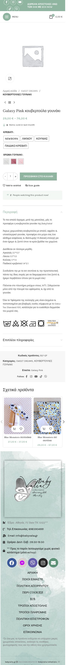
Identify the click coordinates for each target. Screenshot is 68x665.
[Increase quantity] (15, 176)
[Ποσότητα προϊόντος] (10, 176)
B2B (32, 599)
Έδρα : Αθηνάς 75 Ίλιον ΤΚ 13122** (27, 522)
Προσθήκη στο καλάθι (38, 176)
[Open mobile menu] (10, 17)
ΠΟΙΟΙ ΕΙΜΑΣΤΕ (32, 579)
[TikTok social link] (10, 9)
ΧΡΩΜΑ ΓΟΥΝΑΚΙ (12, 154)
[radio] (11, 138)
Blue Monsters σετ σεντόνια (47, 439)
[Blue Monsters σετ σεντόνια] (47, 416)
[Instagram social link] (31, 376)
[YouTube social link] (36, 376)
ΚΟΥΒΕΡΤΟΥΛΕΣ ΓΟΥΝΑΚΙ (17, 94)
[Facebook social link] (26, 376)
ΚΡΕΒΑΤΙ (8, 132)
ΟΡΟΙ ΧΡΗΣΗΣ (32, 625)
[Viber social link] (16, 9)
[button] (63, 422)
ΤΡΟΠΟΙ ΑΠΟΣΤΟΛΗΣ (32, 605)
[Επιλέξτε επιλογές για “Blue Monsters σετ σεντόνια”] (44, 429)
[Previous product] (5, 102)
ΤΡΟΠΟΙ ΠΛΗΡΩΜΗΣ (32, 612)
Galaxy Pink (37, 370)
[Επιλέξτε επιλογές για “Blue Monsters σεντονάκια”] (14, 429)
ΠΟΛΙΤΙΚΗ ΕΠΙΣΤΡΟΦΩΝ (32, 619)
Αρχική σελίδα (10, 91)
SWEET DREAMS (29, 91)
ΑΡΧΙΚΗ (32, 572)
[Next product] (14, 102)
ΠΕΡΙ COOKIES (32, 592)
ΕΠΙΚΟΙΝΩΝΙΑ (32, 632)
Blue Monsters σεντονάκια (17, 437)
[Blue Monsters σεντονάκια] (18, 416)
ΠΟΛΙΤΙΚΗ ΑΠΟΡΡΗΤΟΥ (32, 586)
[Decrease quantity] (5, 176)
